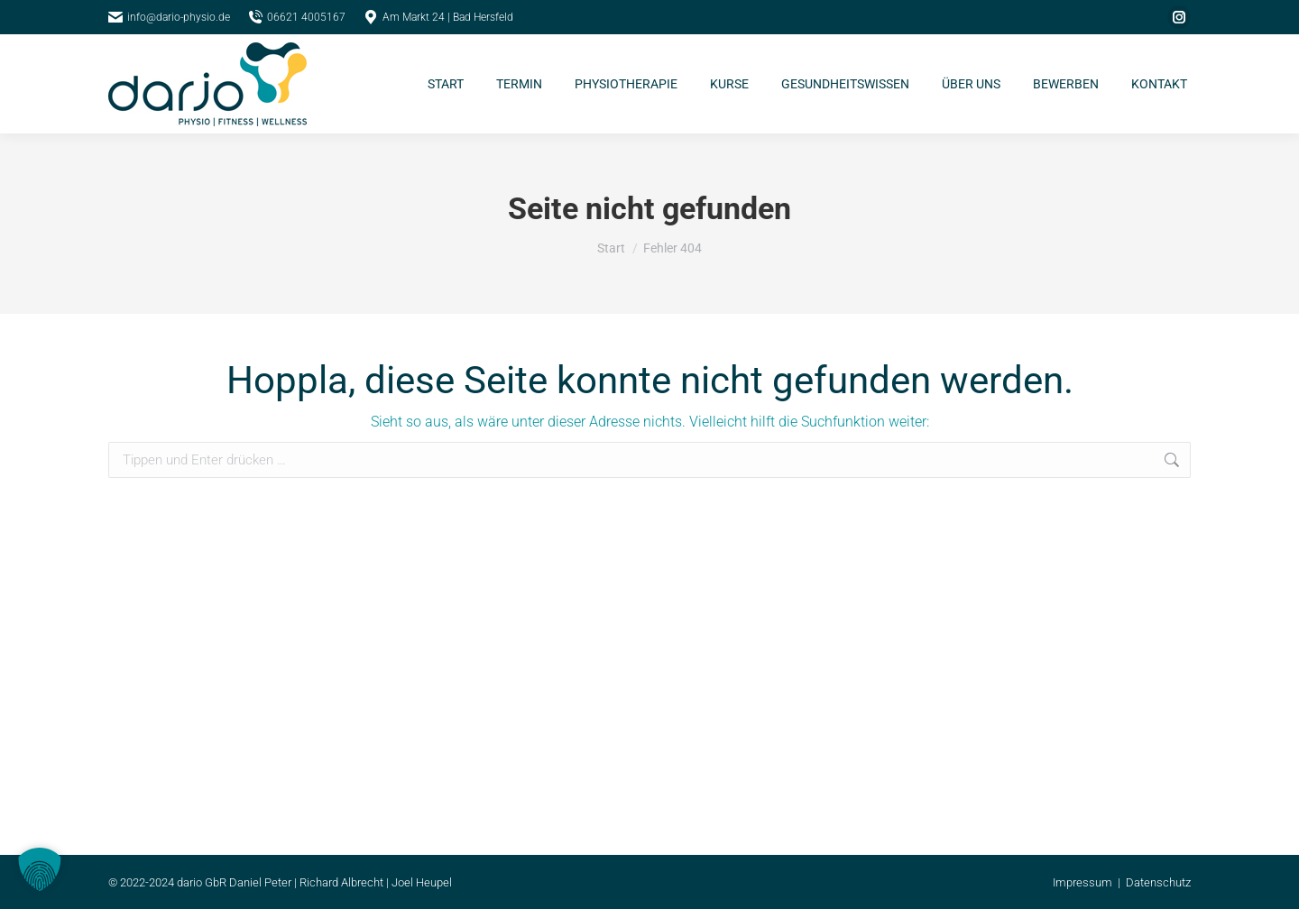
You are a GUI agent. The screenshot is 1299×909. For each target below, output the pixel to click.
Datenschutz (1158, 882)
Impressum (1082, 882)
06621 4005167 (296, 17)
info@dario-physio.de (169, 17)
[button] (39, 869)
